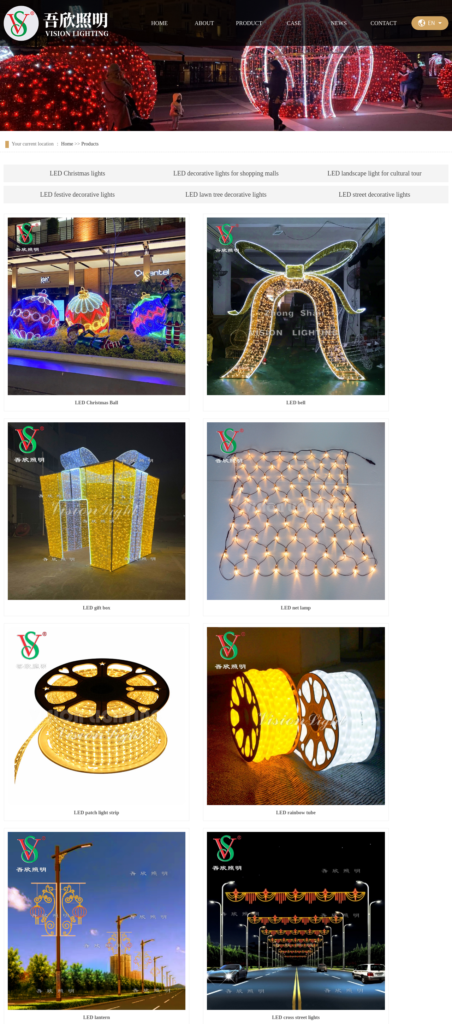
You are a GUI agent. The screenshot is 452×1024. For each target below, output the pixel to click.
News (172, 955)
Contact (214, 955)
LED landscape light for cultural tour (374, 173)
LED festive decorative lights (77, 194)
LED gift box (379, 356)
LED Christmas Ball (73, 356)
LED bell (226, 356)
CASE (294, 23)
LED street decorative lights (374, 194)
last (417, 859)
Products (90, 144)
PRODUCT (249, 23)
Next (403, 859)
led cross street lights (378, 672)
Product (93, 955)
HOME (159, 23)
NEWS (339, 23)
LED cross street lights (226, 672)
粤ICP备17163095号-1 (195, 1010)
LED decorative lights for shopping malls (226, 173)
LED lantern (73, 672)
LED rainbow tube (378, 514)
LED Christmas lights (77, 173)
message (199, 921)
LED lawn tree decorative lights (226, 194)
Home (67, 144)
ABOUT (204, 23)
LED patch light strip (226, 514)
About (51, 955)
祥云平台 (285, 1010)
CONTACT (383, 23)
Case (133, 955)
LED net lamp (73, 514)
